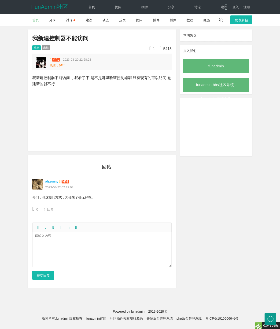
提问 (118, 7)
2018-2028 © (157, 311)
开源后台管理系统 (160, 318)
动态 (144, 21)
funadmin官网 (96, 318)
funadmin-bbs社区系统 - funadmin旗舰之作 (216, 87)
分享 (171, 7)
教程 (91, 21)
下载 (220, 21)
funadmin (216, 66)
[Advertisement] (216, 127)
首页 (91, 7)
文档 (193, 21)
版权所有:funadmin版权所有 (62, 318)
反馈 (171, 21)
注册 (246, 7)
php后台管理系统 (189, 318)
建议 (224, 7)
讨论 (197, 7)
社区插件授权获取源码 (126, 318)
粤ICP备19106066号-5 (221, 318)
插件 (144, 7)
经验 (118, 21)
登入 (235, 7)
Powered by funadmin (128, 311)
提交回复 (43, 275)
